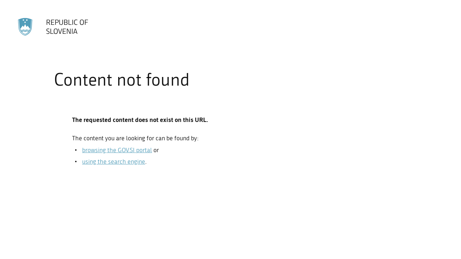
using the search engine (113, 161)
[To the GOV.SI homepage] (54, 27)
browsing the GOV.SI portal (117, 150)
